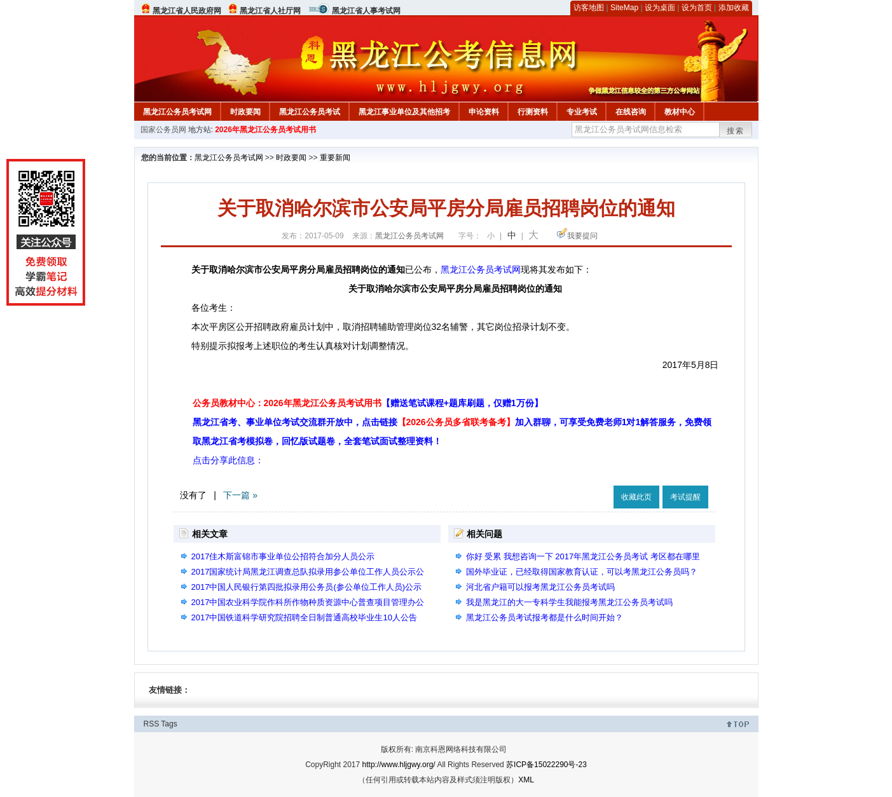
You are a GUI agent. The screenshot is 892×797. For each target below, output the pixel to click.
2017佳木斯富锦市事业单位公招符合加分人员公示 (283, 556)
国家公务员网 (163, 129)
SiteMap (624, 7)
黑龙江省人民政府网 (187, 10)
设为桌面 (660, 7)
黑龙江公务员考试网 (177, 111)
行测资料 (533, 111)
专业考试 (581, 111)
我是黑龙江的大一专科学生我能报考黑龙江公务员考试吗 (569, 602)
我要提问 (582, 235)
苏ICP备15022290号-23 (546, 764)
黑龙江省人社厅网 (270, 10)
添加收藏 (733, 7)
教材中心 (679, 111)
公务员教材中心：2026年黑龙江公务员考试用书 (368, 403)
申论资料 (484, 111)
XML (526, 779)
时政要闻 (245, 111)
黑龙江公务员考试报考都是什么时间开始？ (544, 617)
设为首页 (697, 7)
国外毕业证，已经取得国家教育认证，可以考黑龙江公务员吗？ (581, 571)
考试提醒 (685, 497)
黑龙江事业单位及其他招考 (404, 111)
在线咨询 (630, 111)
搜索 (735, 130)
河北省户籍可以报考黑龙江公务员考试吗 (540, 587)
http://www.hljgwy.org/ (399, 764)
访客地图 (588, 7)
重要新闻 (335, 157)
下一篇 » (240, 495)
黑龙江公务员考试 (309, 111)
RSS (152, 723)
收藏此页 (636, 497)
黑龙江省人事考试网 (366, 10)
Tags (169, 723)
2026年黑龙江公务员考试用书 (265, 129)
